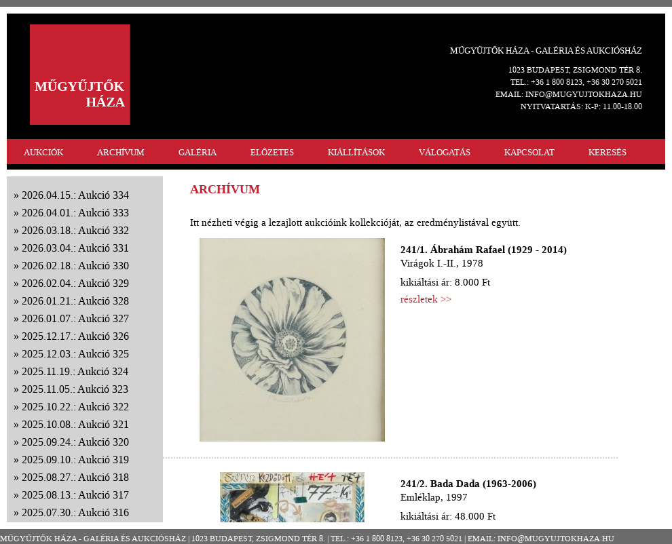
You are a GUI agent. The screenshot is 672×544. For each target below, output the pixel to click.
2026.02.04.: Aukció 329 (75, 283)
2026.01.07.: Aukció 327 (75, 318)
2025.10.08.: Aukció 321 (75, 424)
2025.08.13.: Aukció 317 (75, 495)
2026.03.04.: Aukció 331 (75, 248)
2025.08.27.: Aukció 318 (75, 477)
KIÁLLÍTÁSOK (356, 152)
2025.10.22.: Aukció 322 (75, 407)
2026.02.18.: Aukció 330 (75, 265)
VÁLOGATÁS (444, 152)
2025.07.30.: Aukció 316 (75, 512)
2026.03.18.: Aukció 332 (75, 230)
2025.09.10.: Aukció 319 (75, 459)
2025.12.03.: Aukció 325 (75, 354)
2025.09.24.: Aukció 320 (75, 442)
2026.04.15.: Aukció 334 (75, 195)
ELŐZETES (272, 152)
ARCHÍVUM (121, 152)
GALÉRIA (198, 152)
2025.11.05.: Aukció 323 (75, 389)
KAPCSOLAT (529, 152)
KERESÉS (608, 152)
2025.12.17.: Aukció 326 (75, 336)
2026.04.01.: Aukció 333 (75, 213)
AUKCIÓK (43, 152)
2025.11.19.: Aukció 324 (75, 371)
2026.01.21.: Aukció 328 (75, 301)
